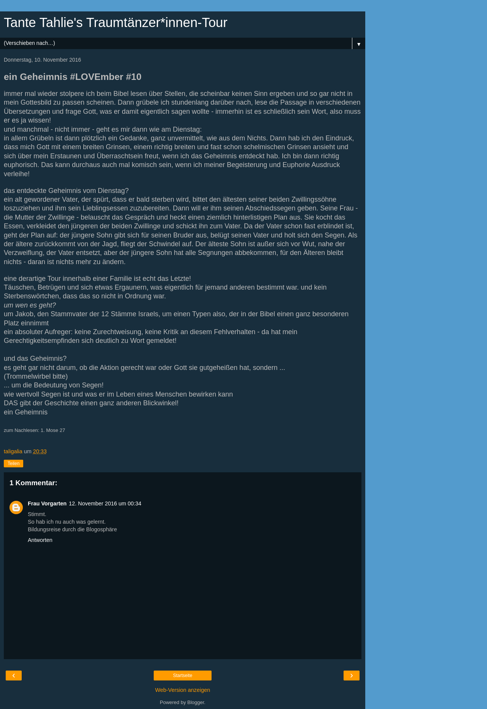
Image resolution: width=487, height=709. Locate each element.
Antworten (40, 540)
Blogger (195, 702)
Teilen (13, 463)
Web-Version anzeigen (182, 690)
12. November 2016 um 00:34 (105, 503)
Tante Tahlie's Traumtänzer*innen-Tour (116, 22)
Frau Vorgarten (47, 503)
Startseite (183, 675)
